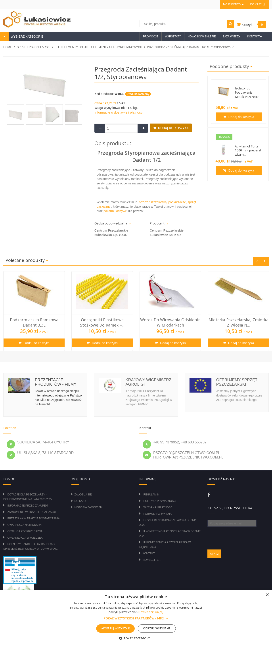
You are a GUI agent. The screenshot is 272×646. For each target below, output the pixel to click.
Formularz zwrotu (157, 513)
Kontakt (148, 553)
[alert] (136, 618)
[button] (136, 618)
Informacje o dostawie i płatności (118, 112)
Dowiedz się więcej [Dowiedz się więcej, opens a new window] (150, 612)
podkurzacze (177, 202)
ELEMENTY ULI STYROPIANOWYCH (117, 47)
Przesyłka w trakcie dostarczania (33, 518)
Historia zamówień (88, 507)
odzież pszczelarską (153, 202)
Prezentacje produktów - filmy (55, 382)
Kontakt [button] (254, 36)
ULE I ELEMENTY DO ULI (71, 47)
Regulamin (151, 494)
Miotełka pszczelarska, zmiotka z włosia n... (238, 322)
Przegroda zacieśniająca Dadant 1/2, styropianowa (189, 47)
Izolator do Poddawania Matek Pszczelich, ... (247, 94)
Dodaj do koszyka (172, 128)
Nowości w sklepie (202, 36)
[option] (34, 311)
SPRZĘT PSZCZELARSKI (33, 47)
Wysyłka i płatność (157, 507)
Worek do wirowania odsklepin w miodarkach (170, 322)
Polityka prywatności (159, 501)
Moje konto (233, 4)
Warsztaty (173, 36)
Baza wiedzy (232, 36)
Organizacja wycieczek (24, 537)
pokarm (108, 211)
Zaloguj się (83, 494)
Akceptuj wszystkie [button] (115, 628)
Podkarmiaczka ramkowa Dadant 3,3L (34, 322)
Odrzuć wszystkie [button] (156, 628)
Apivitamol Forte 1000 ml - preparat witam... (248, 150)
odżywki (121, 211)
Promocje (150, 36)
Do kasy (257, 4)
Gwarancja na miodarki (24, 524)
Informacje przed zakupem (27, 505)
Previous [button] (257, 261)
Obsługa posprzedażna (24, 531)
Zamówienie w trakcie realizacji (31, 512)
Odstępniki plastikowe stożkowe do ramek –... (102, 322)
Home (7, 47)
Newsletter (151, 559)
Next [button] (265, 261)
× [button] (267, 595)
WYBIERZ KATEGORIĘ (26, 36)
